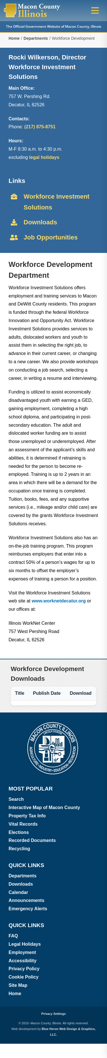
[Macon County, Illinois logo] (53, 723)
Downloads (40, 222)
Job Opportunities (51, 237)
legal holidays (44, 157)
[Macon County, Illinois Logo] (32, 5)
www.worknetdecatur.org (59, 600)
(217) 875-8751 (39, 126)
